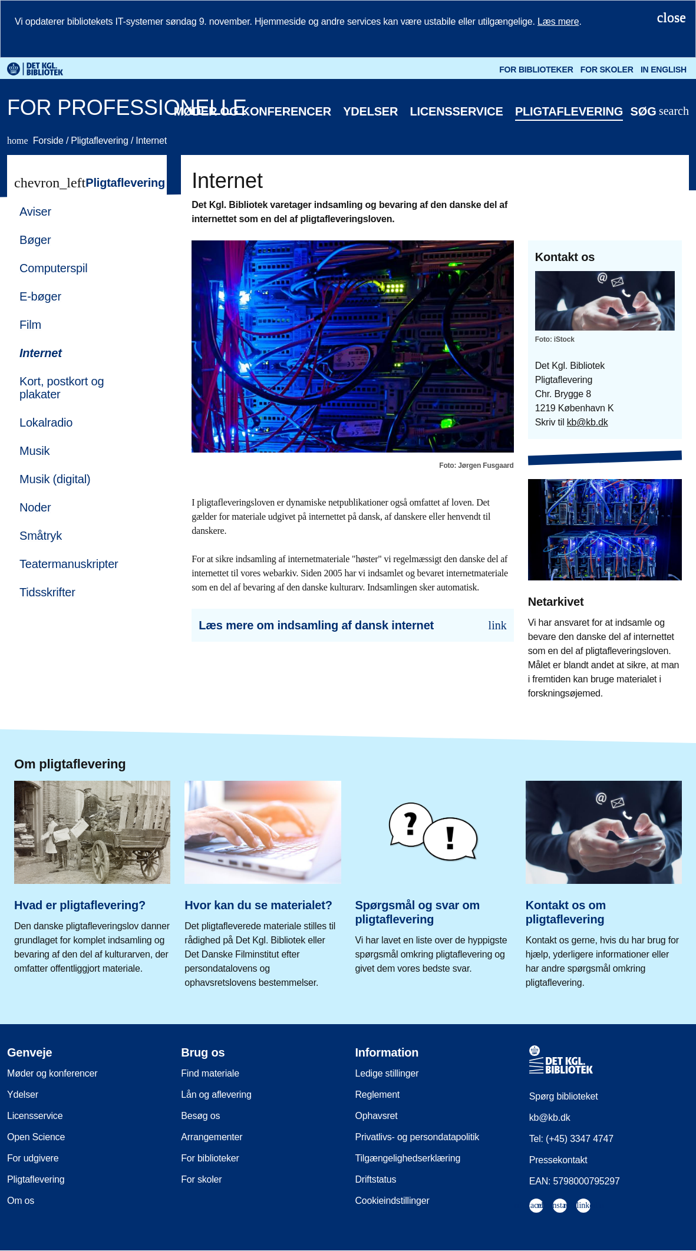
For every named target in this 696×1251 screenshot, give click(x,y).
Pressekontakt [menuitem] (558, 1160)
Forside (36, 141)
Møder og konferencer (252, 111)
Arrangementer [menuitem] (211, 1137)
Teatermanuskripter (68, 563)
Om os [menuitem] (20, 1201)
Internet (151, 141)
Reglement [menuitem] (377, 1095)
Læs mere (558, 21)
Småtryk (40, 535)
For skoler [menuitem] (201, 1179)
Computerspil (53, 268)
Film (30, 324)
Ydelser (370, 111)
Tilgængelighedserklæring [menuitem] (408, 1158)
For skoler (607, 69)
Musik (34, 450)
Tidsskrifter (47, 592)
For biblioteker (536, 69)
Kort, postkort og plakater (61, 388)
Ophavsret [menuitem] (376, 1116)
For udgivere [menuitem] (32, 1158)
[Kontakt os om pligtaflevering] (604, 881)
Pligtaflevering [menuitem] (36, 1179)
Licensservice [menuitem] (34, 1116)
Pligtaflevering (569, 111)
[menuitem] (81, 211)
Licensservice (456, 111)
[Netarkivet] (605, 580)
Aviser (35, 211)
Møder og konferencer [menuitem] (52, 1073)
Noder (35, 507)
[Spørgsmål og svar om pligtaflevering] (433, 873)
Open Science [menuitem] (36, 1137)
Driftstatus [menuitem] (376, 1179)
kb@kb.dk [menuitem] (549, 1118)
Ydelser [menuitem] (22, 1095)
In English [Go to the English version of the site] (664, 69)
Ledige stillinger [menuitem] (387, 1073)
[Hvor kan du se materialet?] (262, 881)
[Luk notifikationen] (671, 17)
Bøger (35, 239)
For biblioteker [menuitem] (210, 1158)
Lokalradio (45, 422)
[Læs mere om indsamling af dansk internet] (352, 625)
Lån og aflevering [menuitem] (216, 1095)
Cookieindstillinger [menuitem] (392, 1201)
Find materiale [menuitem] (210, 1073)
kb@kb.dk (587, 422)
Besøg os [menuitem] (200, 1116)
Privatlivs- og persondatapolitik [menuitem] (417, 1137)
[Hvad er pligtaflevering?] (92, 873)
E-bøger (40, 296)
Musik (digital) (54, 479)
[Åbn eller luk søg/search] (659, 112)
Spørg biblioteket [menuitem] (563, 1096)
